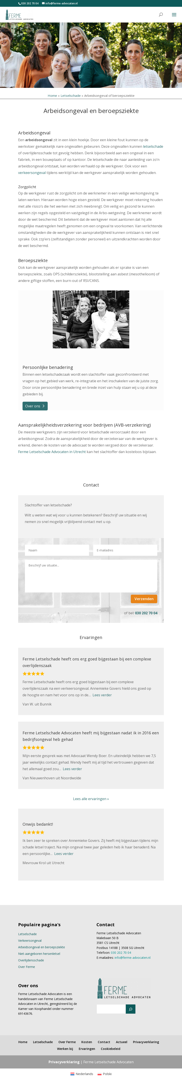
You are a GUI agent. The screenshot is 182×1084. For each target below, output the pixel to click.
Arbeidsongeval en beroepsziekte (41, 947)
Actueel (121, 1042)
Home (52, 95)
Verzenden (144, 598)
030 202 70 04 (29, 3)
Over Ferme (26, 967)
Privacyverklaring (146, 1042)
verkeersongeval (32, 172)
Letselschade (71, 95)
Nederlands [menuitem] (84, 1074)
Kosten (86, 1042)
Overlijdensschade (31, 960)
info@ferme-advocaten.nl (132, 957)
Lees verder (102, 695)
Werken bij (65, 1049)
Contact (104, 1042)
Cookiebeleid (110, 1049)
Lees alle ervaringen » (91, 798)
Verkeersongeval (30, 940)
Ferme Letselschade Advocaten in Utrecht (52, 451)
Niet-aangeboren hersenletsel (39, 954)
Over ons (32, 405)
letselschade (153, 146)
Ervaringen (87, 1049)
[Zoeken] (131, 1009)
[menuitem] (81, 1074)
